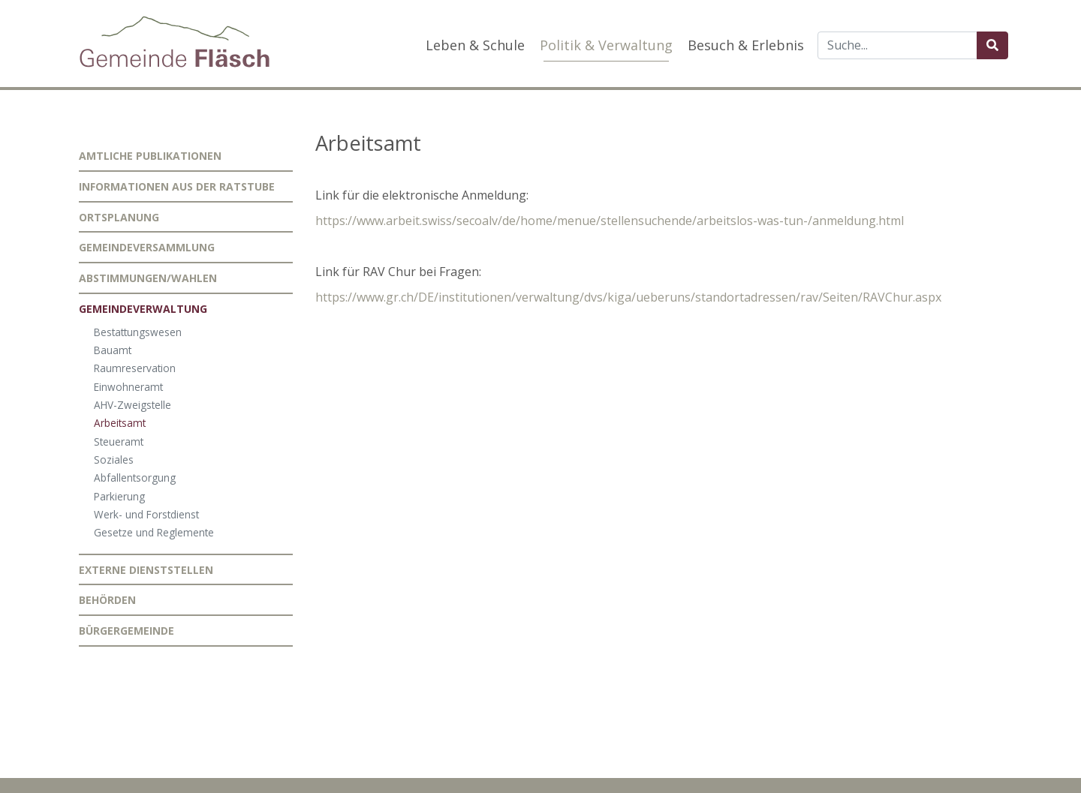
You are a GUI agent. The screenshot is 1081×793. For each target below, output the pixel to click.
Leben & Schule (475, 45)
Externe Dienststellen (146, 570)
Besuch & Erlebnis (746, 45)
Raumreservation (135, 368)
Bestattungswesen (138, 332)
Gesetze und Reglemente (154, 532)
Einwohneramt (128, 387)
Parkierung (119, 496)
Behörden (107, 600)
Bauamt (112, 350)
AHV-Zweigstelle (132, 405)
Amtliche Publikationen (150, 156)
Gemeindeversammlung (147, 247)
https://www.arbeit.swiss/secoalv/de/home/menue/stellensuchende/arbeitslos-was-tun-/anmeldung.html (609, 220)
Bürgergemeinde (126, 630)
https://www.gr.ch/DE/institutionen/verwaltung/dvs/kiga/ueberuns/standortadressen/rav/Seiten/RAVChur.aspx (628, 297)
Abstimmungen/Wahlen (148, 278)
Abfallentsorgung (135, 477)
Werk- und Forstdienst (146, 514)
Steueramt (118, 441)
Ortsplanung (119, 217)
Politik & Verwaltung (606, 45)
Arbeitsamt (120, 423)
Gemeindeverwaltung (143, 309)
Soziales (114, 459)
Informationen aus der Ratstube (177, 186)
